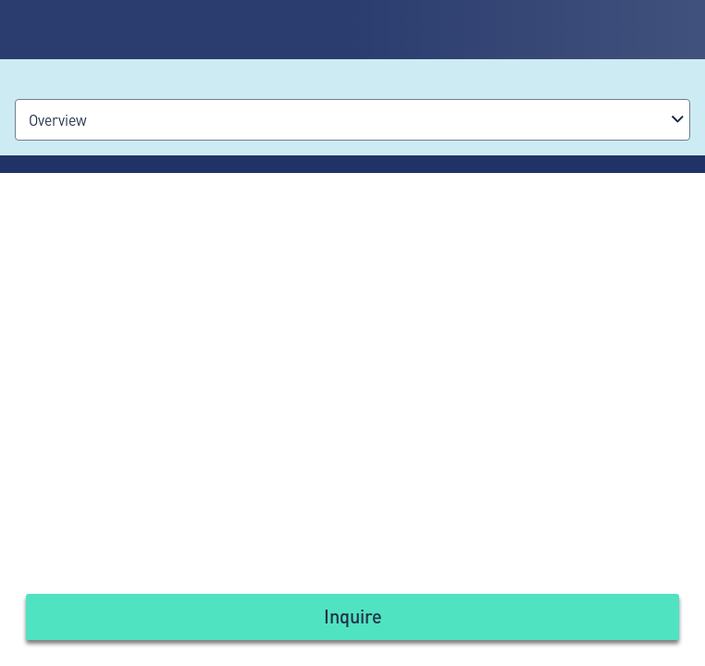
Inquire (353, 615)
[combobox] (352, 120)
